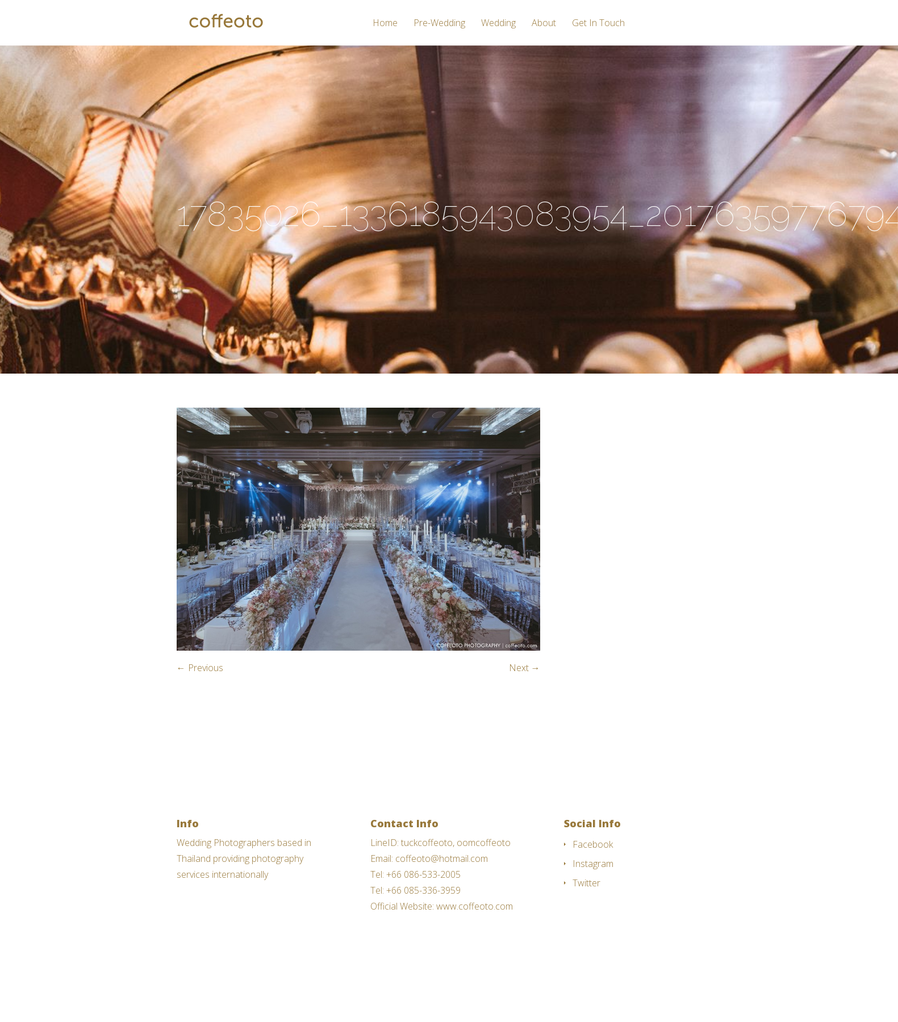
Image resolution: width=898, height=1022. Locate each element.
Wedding (498, 23)
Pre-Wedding (439, 23)
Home (385, 23)
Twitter (586, 883)
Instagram (593, 863)
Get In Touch (598, 23)
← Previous (200, 667)
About (544, 23)
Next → (524, 667)
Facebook (593, 844)
